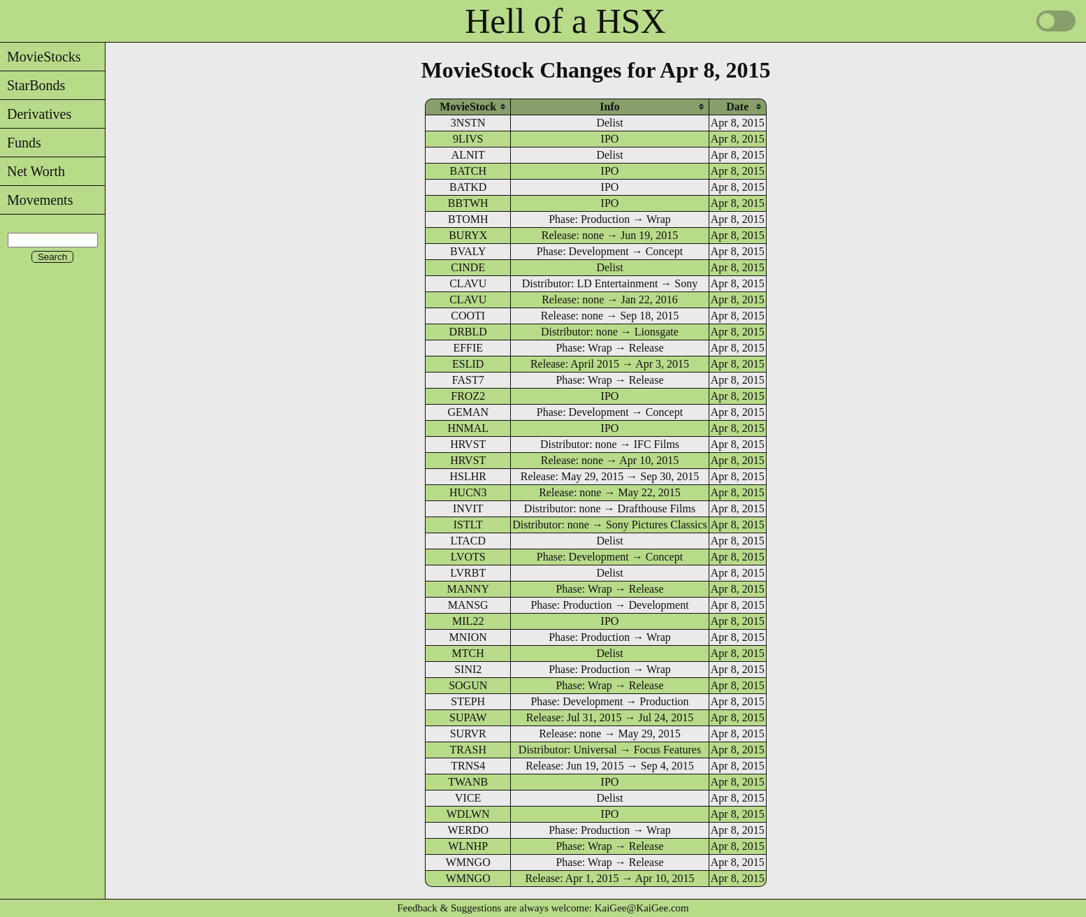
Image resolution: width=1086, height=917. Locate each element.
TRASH (467, 750)
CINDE (468, 267)
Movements (36, 200)
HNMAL (467, 428)
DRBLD (468, 332)
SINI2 (468, 669)
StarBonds (32, 85)
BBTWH (468, 203)
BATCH (467, 171)
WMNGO (468, 862)
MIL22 (468, 621)
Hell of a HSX (565, 21)
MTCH (468, 653)
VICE (468, 798)
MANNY (467, 589)
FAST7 (468, 380)
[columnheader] (468, 107)
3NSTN (468, 123)
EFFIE (468, 348)
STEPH (468, 701)
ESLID (468, 364)
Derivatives (35, 114)
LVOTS (468, 557)
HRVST (468, 444)
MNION (468, 637)
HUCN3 (467, 492)
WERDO (467, 830)
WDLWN (468, 814)
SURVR (468, 733)
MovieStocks (40, 56)
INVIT (468, 508)
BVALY (468, 251)
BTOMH (468, 219)
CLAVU (467, 283)
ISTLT (468, 524)
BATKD (467, 187)
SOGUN (468, 685)
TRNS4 (468, 766)
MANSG (468, 605)
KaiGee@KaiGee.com (642, 908)
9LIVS (468, 139)
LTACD (468, 541)
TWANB (468, 782)
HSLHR (467, 476)
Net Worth (32, 171)
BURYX (468, 235)
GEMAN (467, 412)
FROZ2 (468, 396)
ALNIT (468, 155)
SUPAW (467, 717)
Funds (20, 142)
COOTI (468, 316)
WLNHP (468, 846)
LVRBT (468, 573)
